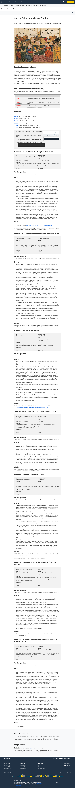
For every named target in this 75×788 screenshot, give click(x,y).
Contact (69, 772)
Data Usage (57, 772)
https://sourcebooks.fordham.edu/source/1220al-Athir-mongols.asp (39, 225)
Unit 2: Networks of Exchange (20, 5)
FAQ (39, 765)
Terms (61, 772)
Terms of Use (39, 783)
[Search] (66, 2)
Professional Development (24, 766)
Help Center (40, 766)
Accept (57, 782)
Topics (16, 1)
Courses (11, 2)
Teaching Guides (23, 765)
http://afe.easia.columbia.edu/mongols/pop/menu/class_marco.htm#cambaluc (32, 407)
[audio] (66, 13)
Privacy (64, 772)
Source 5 (16, 123)
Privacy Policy (18, 785)
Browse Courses (7, 765)
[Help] (63, 2)
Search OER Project (7, 768)
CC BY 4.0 (32, 748)
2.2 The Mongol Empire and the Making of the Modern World (36, 5)
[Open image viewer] (37, 46)
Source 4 (16, 120)
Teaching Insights (23, 768)
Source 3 (16, 118)
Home (2, 5)
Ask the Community (41, 768)
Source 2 (16, 116)
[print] (68, 13)
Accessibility (52, 772)
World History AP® (11, 5)
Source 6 (16, 125)
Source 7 (16, 127)
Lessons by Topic (7, 766)
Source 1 (16, 113)
